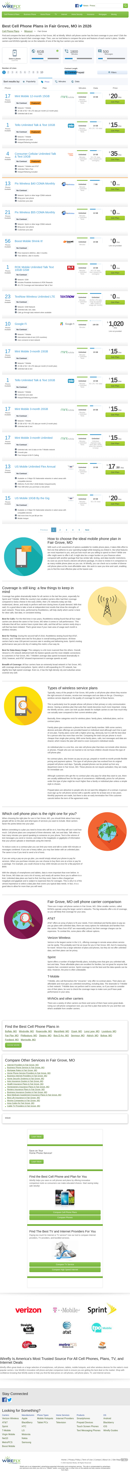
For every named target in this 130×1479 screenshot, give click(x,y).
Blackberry (93, 1422)
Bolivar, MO (106, 1036)
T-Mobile (5, 1429)
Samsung (22, 1439)
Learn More (36, 1137)
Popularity (29, 81)
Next (87, 530)
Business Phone (30, 14)
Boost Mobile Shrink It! (29, 241)
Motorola (22, 1432)
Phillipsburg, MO (29, 1036)
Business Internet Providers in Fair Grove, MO (27, 1076)
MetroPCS (6, 1439)
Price (45, 81)
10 (54, 73)
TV (56, 14)
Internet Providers (57, 1419)
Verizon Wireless (9, 1419)
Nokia (21, 1436)
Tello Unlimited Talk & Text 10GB (35, 125)
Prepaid (89, 72)
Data (75, 81)
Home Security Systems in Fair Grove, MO (25, 1079)
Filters (113, 72)
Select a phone (15, 59)
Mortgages (103, 14)
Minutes (60, 81)
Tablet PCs (38, 1422)
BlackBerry (23, 1422)
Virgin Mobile (7, 1432)
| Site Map (115, 1455)
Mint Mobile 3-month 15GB (31, 352)
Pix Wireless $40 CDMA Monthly (35, 184)
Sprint (4, 1425)
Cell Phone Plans (10, 31)
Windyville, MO (26, 1032)
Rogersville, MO (44, 1032)
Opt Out (124, 1455)
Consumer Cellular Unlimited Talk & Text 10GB (35, 156)
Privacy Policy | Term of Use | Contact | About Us (89, 1455)
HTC (20, 1425)
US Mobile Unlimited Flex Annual (35, 467)
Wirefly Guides (107, 1416)
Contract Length (71, 68)
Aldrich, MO (92, 1036)
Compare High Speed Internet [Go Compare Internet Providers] (65, 1270)
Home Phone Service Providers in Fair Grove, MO (28, 1074)
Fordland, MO (12, 1040)
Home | (64, 1455)
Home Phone (45, 14)
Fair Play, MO (12, 1036)
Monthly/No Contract (74, 72)
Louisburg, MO (109, 1032)
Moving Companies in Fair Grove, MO (23, 1101)
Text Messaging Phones (77, 1429)
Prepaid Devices (74, 1422)
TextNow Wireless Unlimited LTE (35, 297)
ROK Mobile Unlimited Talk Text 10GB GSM (34, 269)
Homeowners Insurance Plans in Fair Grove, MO (28, 1087)
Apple (21, 1419)
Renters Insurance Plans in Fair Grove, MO (26, 1090)
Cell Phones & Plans (11, 14)
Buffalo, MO (11, 1032)
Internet (64, 14)
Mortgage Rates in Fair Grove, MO (22, 1071)
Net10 (4, 1436)
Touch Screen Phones (76, 1425)
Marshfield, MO (61, 1032)
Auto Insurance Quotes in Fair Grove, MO (25, 1082)
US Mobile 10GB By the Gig (32, 498)
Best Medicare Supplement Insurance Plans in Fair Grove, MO (34, 1095)
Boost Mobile (7, 1442)
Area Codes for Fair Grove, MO (20, 1104)
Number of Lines (9, 68)
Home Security (76, 14)
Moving (114, 14)
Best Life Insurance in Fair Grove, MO (23, 1098)
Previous (44, 530)
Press (92, 5)
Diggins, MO (45, 1036)
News (85, 5)
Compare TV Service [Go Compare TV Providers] (65, 1265)
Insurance (90, 14)
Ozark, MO (76, 1032)
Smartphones (72, 1419)
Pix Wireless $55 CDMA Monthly (35, 212)
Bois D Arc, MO (61, 1036)
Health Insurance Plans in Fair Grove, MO (25, 1084)
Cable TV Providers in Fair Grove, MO (23, 1106)
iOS (91, 1425)
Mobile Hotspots (40, 1419)
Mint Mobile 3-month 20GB (31, 409)
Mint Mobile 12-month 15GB (32, 96)
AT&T (4, 1422)
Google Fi (21, 324)
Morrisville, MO (28, 1040)
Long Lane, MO (92, 1032)
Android (92, 1419)
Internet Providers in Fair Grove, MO (23, 1065)
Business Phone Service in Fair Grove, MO (25, 1068)
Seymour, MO (78, 1036)
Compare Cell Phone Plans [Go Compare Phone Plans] (65, 1213)
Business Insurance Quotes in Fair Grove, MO (27, 1093)
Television (54, 1422)
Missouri (28, 31)
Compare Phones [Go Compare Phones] (65, 1218)
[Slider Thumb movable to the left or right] (45, 59)
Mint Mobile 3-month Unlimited (34, 438)
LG (20, 1429)
